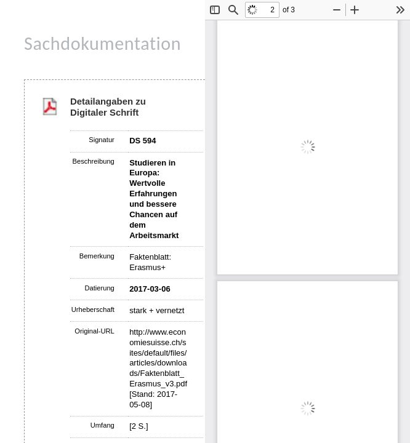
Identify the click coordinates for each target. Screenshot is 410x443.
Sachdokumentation (102, 43)
